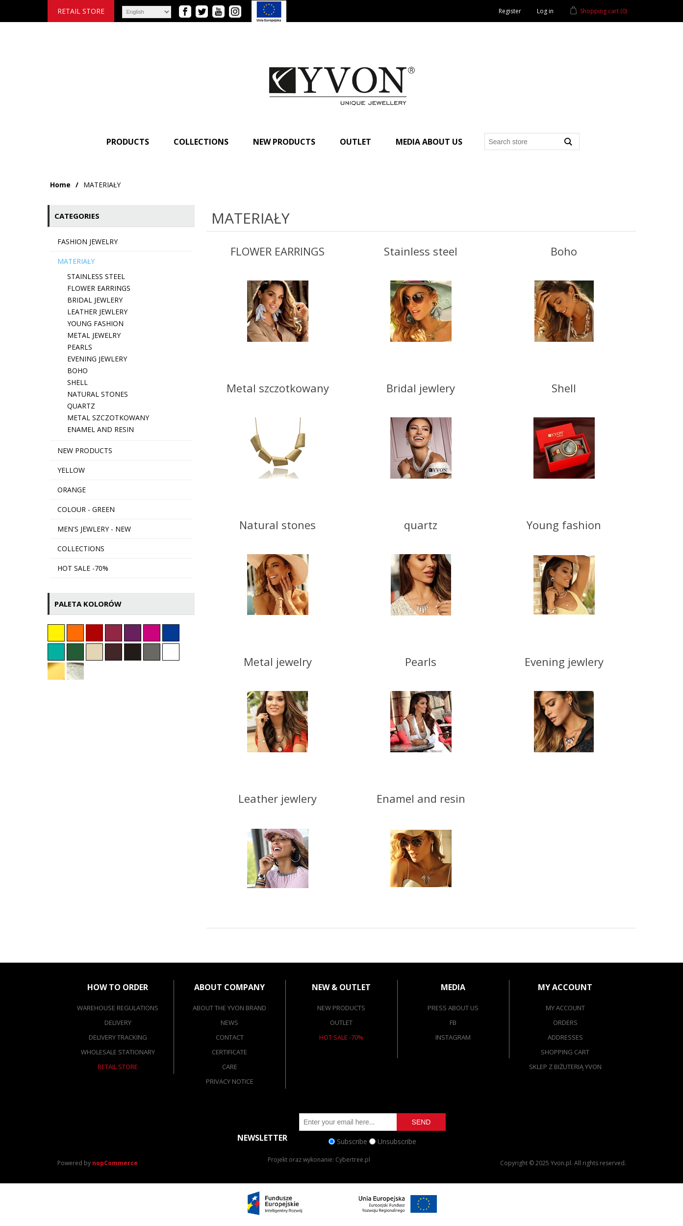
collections (80, 548)
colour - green (86, 509)
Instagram (453, 1037)
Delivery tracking (118, 1037)
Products (127, 141)
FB (453, 1022)
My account (565, 1007)
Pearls (79, 347)
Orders (565, 1022)
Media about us (429, 141)
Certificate (229, 1051)
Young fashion (95, 323)
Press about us (453, 1007)
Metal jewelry (94, 335)
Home (60, 184)
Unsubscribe (397, 1141)
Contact (230, 1037)
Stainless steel (96, 276)
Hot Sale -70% (341, 1037)
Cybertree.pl (352, 1159)
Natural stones (97, 394)
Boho (77, 370)
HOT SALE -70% (82, 568)
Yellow (71, 470)
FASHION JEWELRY (87, 241)
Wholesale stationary (118, 1051)
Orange (71, 489)
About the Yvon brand (229, 1007)
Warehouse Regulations (117, 1007)
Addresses (565, 1037)
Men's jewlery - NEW (94, 529)
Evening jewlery (97, 358)
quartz (81, 405)
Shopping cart (565, 1051)
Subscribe (352, 1141)
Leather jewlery (97, 311)
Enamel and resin (100, 429)
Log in (545, 11)
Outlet (355, 141)
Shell (77, 382)
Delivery (117, 1022)
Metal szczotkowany (108, 417)
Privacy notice (229, 1081)
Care (229, 1066)
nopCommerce (115, 1163)
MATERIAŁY (76, 261)
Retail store (80, 11)
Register (510, 11)
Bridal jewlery (95, 300)
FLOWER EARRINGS (98, 288)
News (229, 1022)
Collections (201, 141)
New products (284, 141)
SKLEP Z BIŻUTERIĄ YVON (565, 1066)
